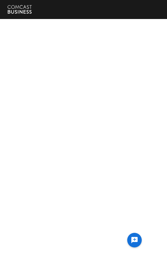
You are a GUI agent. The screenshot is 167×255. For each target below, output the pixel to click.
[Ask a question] (134, 240)
